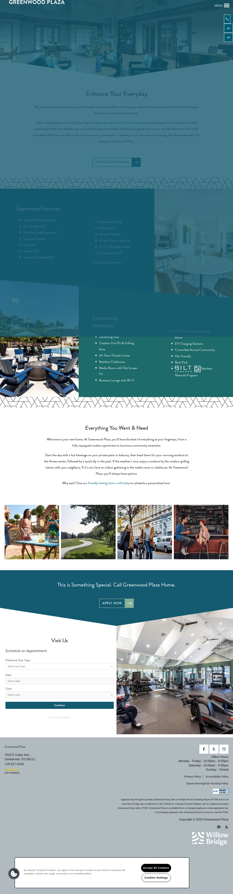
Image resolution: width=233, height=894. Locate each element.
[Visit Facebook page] (203, 750)
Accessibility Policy (217, 777)
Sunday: (211, 771)
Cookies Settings (156, 877)
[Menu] (221, 5)
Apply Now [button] (112, 604)
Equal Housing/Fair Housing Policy (207, 784)
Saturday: (195, 766)
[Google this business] (223, 750)
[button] (14, 873)
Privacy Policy (192, 777)
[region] (102, 872)
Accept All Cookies (156, 867)
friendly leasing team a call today (109, 483)
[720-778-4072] (228, 19)
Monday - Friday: (190, 762)
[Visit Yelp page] (213, 750)
